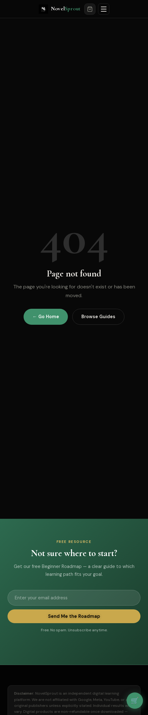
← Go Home (45, 316)
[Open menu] (103, 9)
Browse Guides (98, 316)
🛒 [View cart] (135, 700)
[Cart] (90, 9)
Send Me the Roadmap (74, 616)
